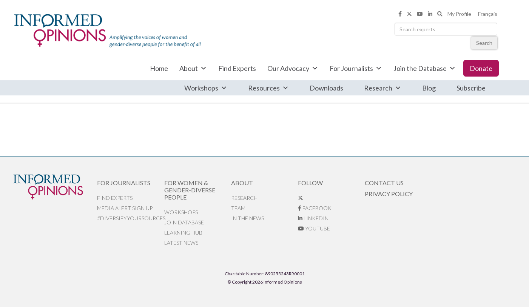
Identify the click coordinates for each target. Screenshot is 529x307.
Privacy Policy (389, 193)
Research (382, 87)
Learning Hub (183, 232)
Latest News (181, 242)
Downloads (326, 88)
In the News (247, 218)
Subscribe (471, 88)
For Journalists (356, 68)
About (193, 68)
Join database (184, 222)
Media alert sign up (125, 208)
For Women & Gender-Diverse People (189, 190)
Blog (429, 88)
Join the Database (424, 68)
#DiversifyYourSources (130, 218)
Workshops (205, 87)
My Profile (459, 14)
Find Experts (237, 68)
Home (159, 68)
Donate (481, 68)
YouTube (314, 228)
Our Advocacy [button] (292, 68)
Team (238, 208)
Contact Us (384, 182)
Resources (268, 87)
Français (487, 14)
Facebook (315, 208)
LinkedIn (313, 218)
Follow (310, 182)
